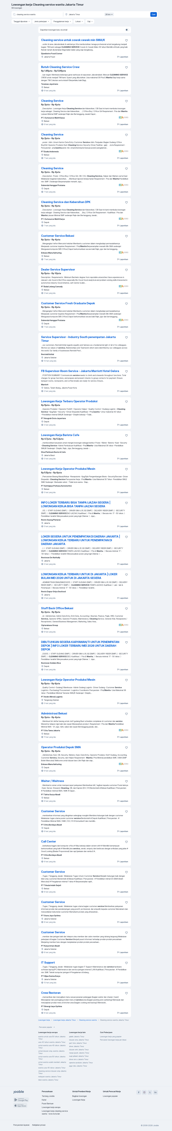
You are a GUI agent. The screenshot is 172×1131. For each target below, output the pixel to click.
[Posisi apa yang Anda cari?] (37, 14)
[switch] (127, 30)
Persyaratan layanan (21, 1125)
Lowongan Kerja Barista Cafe (60, 435)
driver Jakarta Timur (76, 1046)
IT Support (48, 962)
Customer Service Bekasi (57, 235)
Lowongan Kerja (78, 1100)
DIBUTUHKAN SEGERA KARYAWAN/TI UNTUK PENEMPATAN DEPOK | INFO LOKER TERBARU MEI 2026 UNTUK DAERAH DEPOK (80, 645)
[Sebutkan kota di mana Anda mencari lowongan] (89, 14)
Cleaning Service (52, 100)
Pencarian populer (47, 1027)
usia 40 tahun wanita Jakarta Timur (51, 1042)
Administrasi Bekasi (54, 713)
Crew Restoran (51, 992)
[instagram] (144, 1092)
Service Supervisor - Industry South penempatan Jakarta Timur (78, 338)
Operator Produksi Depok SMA (61, 747)
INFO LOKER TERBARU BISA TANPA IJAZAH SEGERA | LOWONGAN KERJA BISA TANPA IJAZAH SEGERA (75, 504)
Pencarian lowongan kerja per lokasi (113, 1040)
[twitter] (150, 1092)
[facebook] (138, 1092)
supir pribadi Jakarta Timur (79, 1056)
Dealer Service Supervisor (58, 269)
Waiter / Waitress (52, 781)
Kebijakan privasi (38, 1125)
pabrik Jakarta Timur (76, 1037)
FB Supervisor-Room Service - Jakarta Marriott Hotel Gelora (80, 371)
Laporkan (122, 57)
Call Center (48, 841)
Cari (153, 14)
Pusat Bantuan (47, 1103)
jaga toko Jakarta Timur (78, 1066)
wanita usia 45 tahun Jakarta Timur (51, 1068)
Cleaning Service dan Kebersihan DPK (65, 202)
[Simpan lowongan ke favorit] (126, 40)
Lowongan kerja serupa (51, 1107)
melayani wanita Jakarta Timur (49, 1077)
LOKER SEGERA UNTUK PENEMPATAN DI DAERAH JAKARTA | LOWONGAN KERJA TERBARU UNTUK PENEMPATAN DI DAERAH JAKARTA (80, 540)
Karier (44, 1100)
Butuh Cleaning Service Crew (60, 67)
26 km (109, 14)
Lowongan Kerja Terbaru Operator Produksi (69, 401)
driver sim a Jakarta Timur (78, 1059)
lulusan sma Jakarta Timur (79, 1040)
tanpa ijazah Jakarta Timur (79, 1053)
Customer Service (53, 811)
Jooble (156, 1125)
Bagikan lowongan (79, 1096)
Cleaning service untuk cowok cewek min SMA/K (73, 40)
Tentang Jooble (48, 1096)
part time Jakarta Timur (78, 1043)
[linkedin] (155, 1092)
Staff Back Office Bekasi (57, 608)
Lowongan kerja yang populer (110, 1037)
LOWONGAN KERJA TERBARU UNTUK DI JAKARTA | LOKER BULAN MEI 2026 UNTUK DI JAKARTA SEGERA (79, 576)
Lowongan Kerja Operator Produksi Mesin (68, 468)
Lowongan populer (110, 1096)
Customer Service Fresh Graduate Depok (68, 303)
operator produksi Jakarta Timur (81, 1063)
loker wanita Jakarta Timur (48, 1080)
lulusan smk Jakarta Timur (79, 1050)
